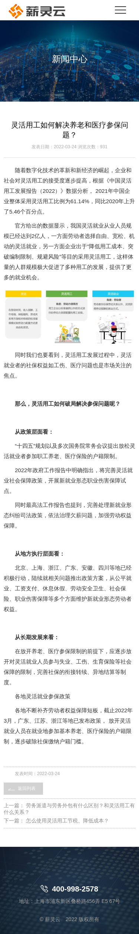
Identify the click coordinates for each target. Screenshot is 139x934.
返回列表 (27, 788)
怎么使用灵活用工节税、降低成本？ (67, 821)
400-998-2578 (69, 888)
